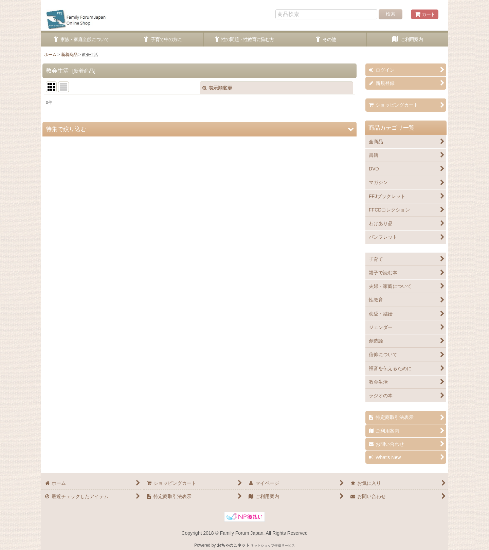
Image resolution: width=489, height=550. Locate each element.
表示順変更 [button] (217, 88)
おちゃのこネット (233, 545)
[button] (199, 129)
